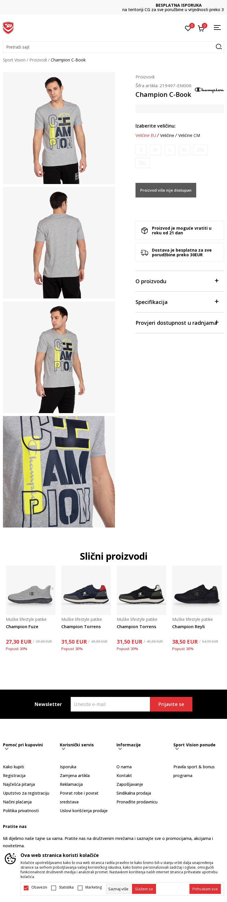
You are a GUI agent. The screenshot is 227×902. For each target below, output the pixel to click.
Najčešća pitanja (19, 784)
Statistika (66, 887)
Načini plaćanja (17, 802)
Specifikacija (176, 301)
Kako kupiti (13, 766)
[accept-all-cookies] (205, 889)
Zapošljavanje (129, 784)
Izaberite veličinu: (155, 125)
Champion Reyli (188, 626)
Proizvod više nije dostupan (166, 190)
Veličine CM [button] (189, 135)
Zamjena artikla (75, 775)
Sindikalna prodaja (133, 793)
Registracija (14, 775)
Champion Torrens (81, 626)
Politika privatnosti (21, 810)
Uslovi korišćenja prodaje (84, 810)
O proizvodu (176, 281)
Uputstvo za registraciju (26, 793)
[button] (113, 47)
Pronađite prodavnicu (136, 802)
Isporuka (68, 766)
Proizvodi (38, 60)
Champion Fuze (22, 626)
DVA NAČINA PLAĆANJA (113, 5)
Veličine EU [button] (145, 135)
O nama (124, 766)
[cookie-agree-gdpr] (144, 889)
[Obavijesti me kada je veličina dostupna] (141, 150)
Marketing (93, 887)
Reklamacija (71, 784)
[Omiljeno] (188, 27)
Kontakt (124, 775)
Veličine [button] (167, 135)
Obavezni (39, 887)
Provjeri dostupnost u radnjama (176, 322)
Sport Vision (14, 60)
